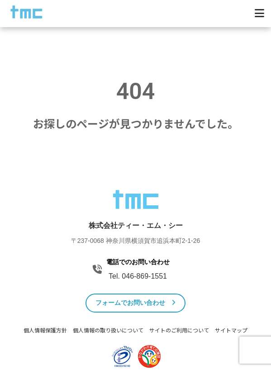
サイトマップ (231, 330)
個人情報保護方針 (45, 330)
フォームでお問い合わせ (135, 302)
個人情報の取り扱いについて (108, 330)
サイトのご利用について (179, 330)
